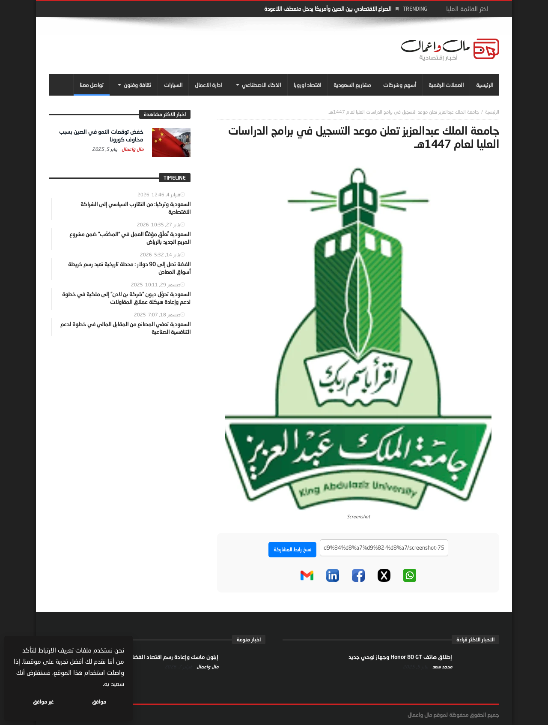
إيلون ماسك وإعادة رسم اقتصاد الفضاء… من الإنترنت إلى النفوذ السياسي (134, 656)
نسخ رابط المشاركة (292, 549)
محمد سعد (441, 666)
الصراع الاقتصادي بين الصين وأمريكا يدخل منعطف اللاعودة (327, 8)
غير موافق (43, 701)
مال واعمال (131, 149)
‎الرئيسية (492, 111)
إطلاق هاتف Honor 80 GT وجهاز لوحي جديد (400, 656)
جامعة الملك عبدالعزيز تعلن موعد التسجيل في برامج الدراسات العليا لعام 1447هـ (404, 111)
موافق (99, 701)
